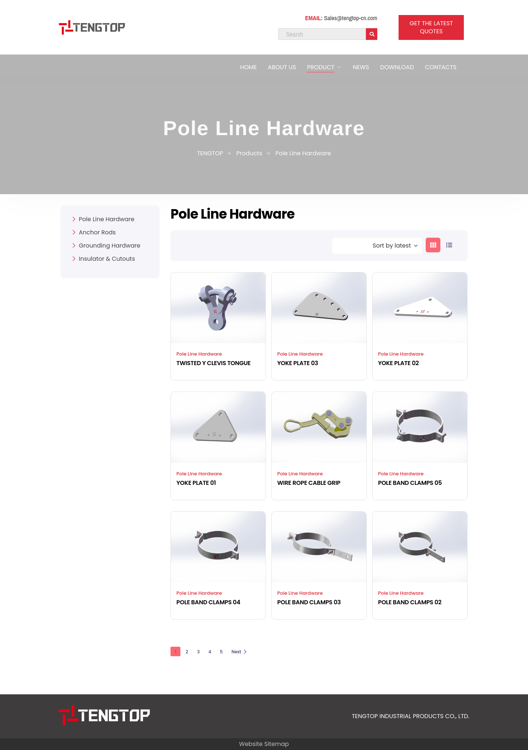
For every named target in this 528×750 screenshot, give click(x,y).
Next (239, 652)
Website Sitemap (264, 744)
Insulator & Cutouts (107, 259)
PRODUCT (320, 67)
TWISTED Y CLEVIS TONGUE (213, 363)
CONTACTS (440, 67)
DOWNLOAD (397, 67)
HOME (248, 67)
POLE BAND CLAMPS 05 (410, 483)
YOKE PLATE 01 (196, 483)
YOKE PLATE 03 (297, 363)
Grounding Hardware (109, 245)
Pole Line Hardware (199, 353)
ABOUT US (282, 67)
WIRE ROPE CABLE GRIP (308, 483)
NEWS (361, 67)
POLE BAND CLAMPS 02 (409, 602)
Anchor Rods (97, 232)
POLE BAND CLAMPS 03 (309, 602)
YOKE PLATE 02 (398, 363)
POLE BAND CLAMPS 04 (208, 602)
